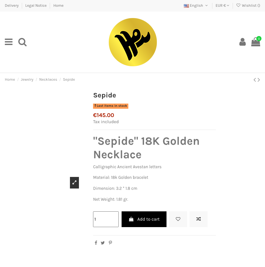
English (196, 5)
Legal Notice (36, 5)
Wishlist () (248, 5)
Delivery (12, 5)
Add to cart (144, 219)
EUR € (222, 5)
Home (58, 5)
